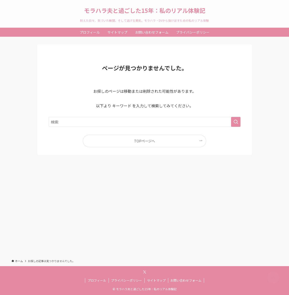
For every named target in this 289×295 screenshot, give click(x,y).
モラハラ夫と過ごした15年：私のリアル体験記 (144, 10)
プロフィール (97, 280)
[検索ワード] (145, 122)
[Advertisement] (144, 211)
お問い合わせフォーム (185, 280)
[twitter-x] (144, 272)
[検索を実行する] (236, 122)
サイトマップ (156, 280)
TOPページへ (144, 140)
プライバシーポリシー (126, 280)
